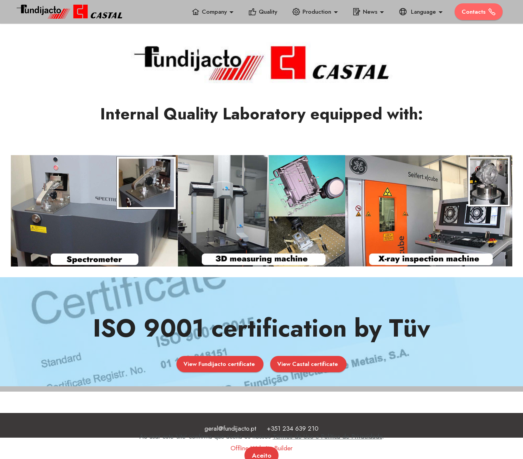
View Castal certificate (308, 364)
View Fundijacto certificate (219, 364)
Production (312, 11)
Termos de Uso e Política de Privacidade (327, 446)
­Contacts (479, 11)
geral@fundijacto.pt (230, 428)
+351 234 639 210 (293, 428)
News (365, 11)
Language (417, 11)
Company (209, 11)
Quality (263, 11)
